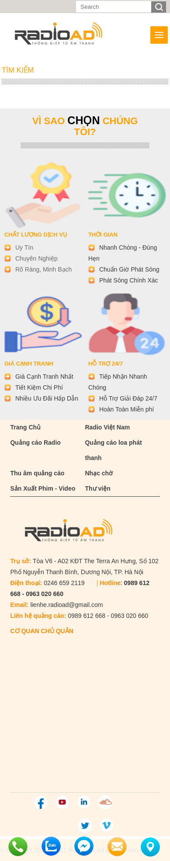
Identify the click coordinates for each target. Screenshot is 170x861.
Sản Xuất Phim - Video (42, 488)
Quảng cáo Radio (35, 442)
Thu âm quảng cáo (37, 473)
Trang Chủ (25, 427)
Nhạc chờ (99, 473)
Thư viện (97, 488)
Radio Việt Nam (107, 427)
